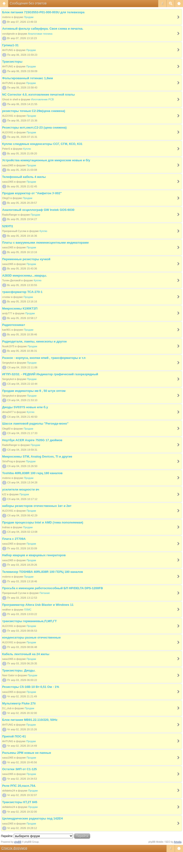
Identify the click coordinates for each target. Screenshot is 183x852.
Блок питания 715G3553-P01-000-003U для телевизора (43, 12)
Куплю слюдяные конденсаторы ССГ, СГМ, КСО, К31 (42, 144)
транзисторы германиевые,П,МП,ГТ (29, 621)
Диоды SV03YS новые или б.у (25, 407)
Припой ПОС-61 (14, 736)
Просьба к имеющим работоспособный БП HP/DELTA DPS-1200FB (52, 588)
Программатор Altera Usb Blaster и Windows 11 (38, 605)
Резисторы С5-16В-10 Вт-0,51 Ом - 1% (30, 687)
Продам (28, 17)
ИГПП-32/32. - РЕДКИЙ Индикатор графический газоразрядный (50, 374)
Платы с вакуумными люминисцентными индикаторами (45, 242)
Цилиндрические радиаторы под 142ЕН (32, 818)
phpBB (17, 842)
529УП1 (7, 226)
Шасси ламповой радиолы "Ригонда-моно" (35, 423)
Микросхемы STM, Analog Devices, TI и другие (37, 456)
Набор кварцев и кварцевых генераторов (34, 555)
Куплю (27, 148)
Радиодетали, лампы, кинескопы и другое (34, 341)
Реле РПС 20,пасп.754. (19, 785)
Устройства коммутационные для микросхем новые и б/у (46, 160)
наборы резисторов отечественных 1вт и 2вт (36, 506)
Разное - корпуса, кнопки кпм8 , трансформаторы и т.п (43, 358)
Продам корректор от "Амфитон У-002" (32, 193)
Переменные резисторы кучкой (26, 259)
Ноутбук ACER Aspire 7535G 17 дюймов (32, 440)
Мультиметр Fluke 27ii (19, 703)
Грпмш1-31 (10, 45)
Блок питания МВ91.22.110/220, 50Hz (29, 720)
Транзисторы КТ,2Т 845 (19, 802)
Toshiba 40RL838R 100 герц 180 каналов (32, 473)
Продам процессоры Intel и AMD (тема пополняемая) (42, 522)
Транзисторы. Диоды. (19, 670)
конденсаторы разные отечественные (31, 637)
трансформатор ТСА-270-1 (22, 292)
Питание (45, 593)
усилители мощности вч (20, 489)
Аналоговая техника (40, 33)
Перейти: (7, 836)
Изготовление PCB (42, 99)
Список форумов (14, 848)
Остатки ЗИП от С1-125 (19, 769)
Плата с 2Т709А (14, 539)
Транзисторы (12, 61)
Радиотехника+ (13, 325)
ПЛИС (28, 609)
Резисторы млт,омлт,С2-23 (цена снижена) (34, 127)
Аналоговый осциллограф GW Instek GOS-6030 (38, 210)
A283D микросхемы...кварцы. (24, 275)
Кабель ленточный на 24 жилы (25, 654)
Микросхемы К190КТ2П (20, 308)
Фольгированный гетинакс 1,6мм (27, 78)
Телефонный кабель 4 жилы (24, 177)
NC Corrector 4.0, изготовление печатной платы (38, 94)
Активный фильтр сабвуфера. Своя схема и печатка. (42, 28)
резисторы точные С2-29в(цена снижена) (33, 111)
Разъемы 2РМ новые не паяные (26, 753)
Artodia (178, 842)
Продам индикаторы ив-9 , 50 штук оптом (34, 391)
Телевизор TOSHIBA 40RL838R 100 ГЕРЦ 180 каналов (42, 572)
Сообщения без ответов (28, 3)
